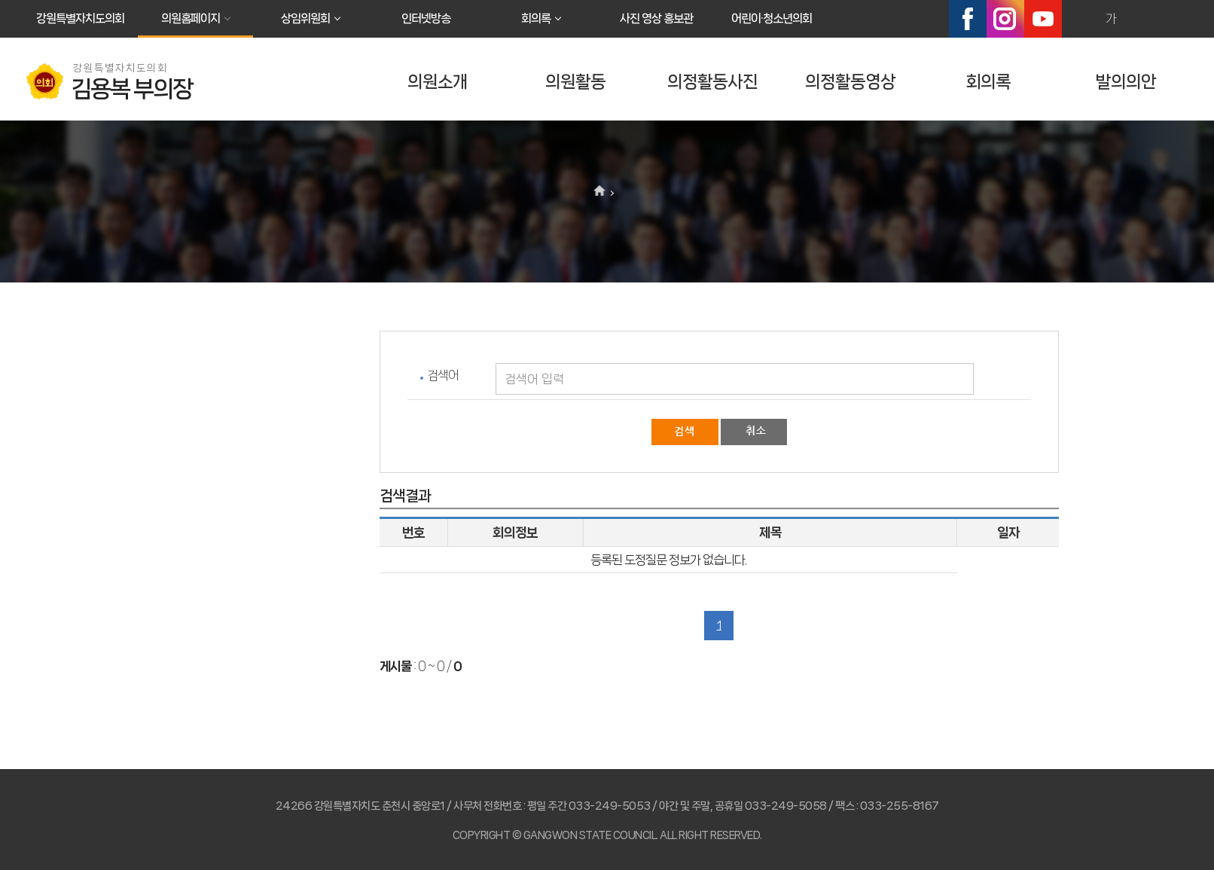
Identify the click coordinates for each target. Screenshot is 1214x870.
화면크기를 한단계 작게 (1143, 19)
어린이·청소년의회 (771, 18)
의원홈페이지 (190, 18)
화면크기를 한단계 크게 (1078, 19)
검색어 (443, 375)
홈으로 (599, 192)
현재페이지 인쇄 (1175, 19)
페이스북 (968, 19)
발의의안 (1126, 81)
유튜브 (1043, 19)
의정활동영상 (850, 81)
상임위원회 (305, 18)
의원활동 (575, 81)
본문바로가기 (0, 0)
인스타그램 (1005, 19)
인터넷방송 (425, 18)
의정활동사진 (712, 81)
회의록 (536, 18)
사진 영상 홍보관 (656, 18)
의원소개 (437, 81)
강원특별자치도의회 (80, 18)
